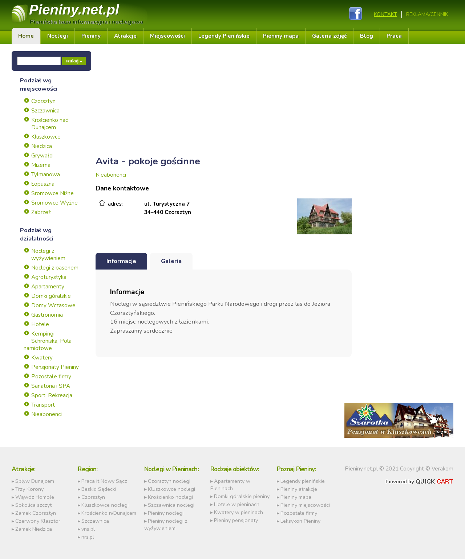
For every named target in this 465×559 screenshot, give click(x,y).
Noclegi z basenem (54, 267)
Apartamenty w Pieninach (230, 484)
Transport (43, 404)
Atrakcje (125, 36)
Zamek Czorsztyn (35, 513)
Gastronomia (47, 314)
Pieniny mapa (281, 36)
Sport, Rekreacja (51, 395)
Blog (366, 36)
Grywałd (42, 155)
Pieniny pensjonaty (236, 520)
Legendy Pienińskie (224, 36)
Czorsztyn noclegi (169, 481)
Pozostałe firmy (51, 376)
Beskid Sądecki (98, 489)
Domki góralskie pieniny (242, 496)
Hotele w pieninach (236, 504)
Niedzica (41, 146)
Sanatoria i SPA (50, 386)
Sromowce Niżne (52, 193)
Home (26, 36)
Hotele (40, 324)
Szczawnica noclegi (171, 505)
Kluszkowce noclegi (105, 505)
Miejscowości (167, 36)
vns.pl (88, 529)
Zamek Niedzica (33, 529)
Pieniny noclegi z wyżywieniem (165, 524)
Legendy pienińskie (302, 481)
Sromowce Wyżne (54, 202)
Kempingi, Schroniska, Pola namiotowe (48, 341)
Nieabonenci (46, 414)
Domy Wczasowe (53, 305)
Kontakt (385, 14)
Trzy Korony (29, 489)
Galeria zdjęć (329, 36)
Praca (394, 36)
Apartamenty (47, 286)
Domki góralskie (51, 296)
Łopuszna (42, 184)
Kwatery (42, 357)
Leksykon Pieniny (300, 521)
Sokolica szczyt (33, 505)
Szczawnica (45, 110)
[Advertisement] (224, 102)
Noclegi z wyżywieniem (48, 254)
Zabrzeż (41, 212)
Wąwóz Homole (34, 497)
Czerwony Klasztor (37, 521)
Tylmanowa (45, 174)
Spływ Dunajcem (34, 481)
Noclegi (57, 36)
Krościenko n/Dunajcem (108, 513)
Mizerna (40, 165)
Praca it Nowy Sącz (104, 481)
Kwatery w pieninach (238, 512)
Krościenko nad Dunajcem (50, 123)
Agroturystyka (48, 277)
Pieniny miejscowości (305, 505)
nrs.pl (87, 536)
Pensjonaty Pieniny (55, 367)
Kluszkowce (46, 136)
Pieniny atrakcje (298, 489)
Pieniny (74, 9)
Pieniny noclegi (165, 513)
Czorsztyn (43, 101)
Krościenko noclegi (170, 497)
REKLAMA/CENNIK (427, 14)
